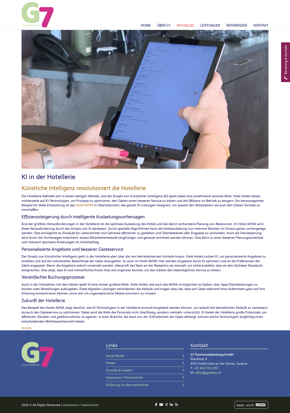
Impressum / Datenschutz (145, 377)
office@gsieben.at (208, 372)
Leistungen (210, 25)
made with (251, 405)
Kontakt (260, 25)
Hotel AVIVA (84, 205)
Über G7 (163, 25)
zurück (26, 328)
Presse (145, 363)
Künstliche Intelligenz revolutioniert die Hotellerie (84, 188)
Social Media (145, 355)
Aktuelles (185, 25)
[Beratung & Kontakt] (285, 62)
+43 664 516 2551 (206, 368)
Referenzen (236, 25)
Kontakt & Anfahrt (145, 370)
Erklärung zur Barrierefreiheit (145, 384)
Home (146, 25)
